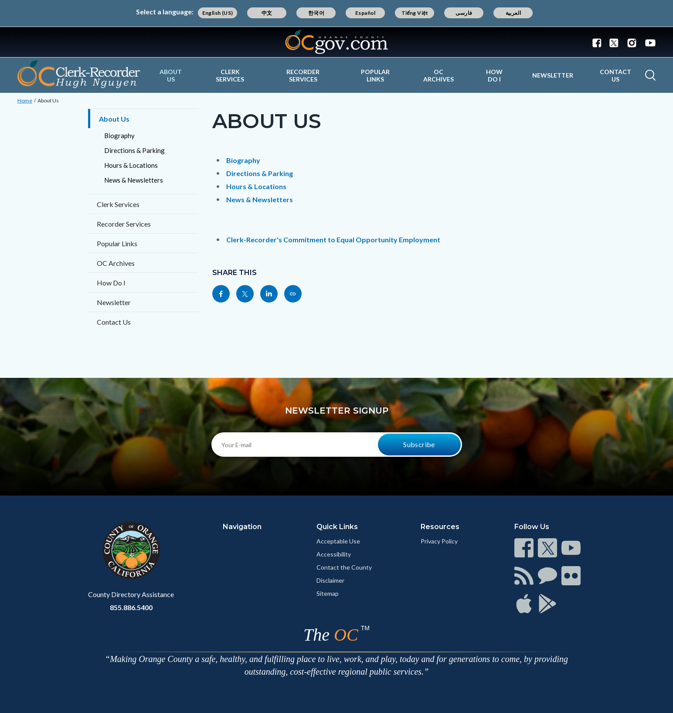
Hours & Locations (131, 165)
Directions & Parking (134, 150)
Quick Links (337, 527)
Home (24, 100)
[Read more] (336, 42)
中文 (267, 13)
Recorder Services (303, 75)
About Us (171, 75)
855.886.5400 (131, 607)
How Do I (494, 75)
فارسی (463, 13)
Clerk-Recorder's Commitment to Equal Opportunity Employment (333, 239)
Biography (119, 135)
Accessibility (333, 554)
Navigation (242, 527)
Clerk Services (230, 75)
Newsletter (552, 75)
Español (365, 13)
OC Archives (438, 75)
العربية (513, 13)
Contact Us (615, 75)
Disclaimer (330, 580)
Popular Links (375, 75)
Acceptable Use (338, 541)
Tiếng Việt (414, 13)
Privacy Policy (439, 541)
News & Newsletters (133, 180)
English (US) (217, 13)
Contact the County (344, 567)
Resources (440, 527)
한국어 (316, 13)
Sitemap (327, 593)
